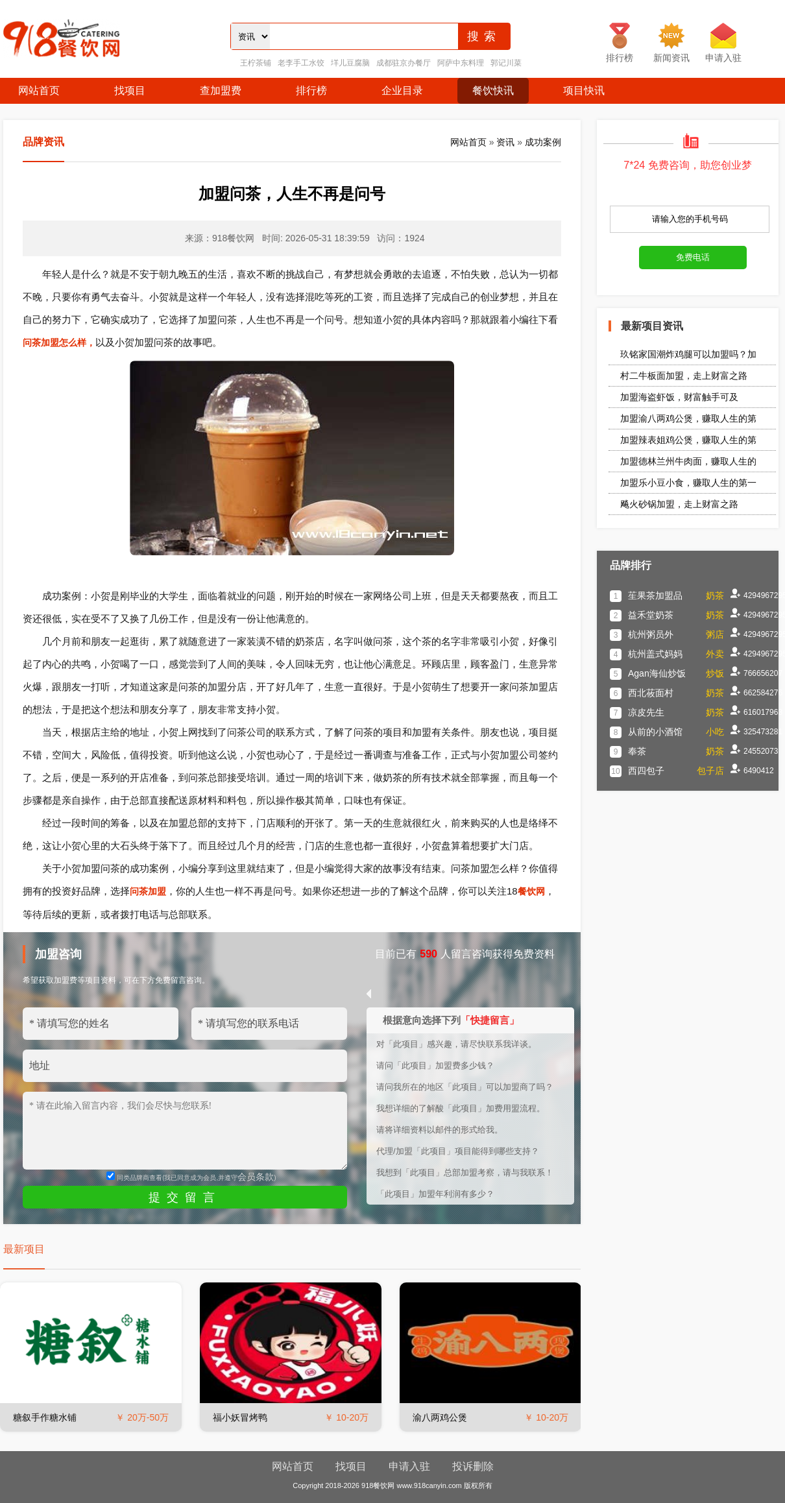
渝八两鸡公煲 (440, 1417)
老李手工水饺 (301, 62)
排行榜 (311, 90)
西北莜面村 (650, 693)
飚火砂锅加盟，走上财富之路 (679, 504)
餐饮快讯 (493, 90)
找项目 (129, 90)
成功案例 (543, 142)
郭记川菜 (506, 62)
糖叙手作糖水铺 (45, 1417)
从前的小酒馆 (655, 732)
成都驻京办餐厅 (403, 62)
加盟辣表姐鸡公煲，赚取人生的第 (688, 440)
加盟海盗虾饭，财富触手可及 (679, 397)
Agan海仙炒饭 (657, 673)
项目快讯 (584, 90)
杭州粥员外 (650, 634)
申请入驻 (409, 1466)
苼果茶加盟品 (655, 595)
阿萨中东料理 (460, 62)
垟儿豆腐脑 (350, 62)
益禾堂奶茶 (650, 615)
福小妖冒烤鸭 (240, 1417)
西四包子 (646, 770)
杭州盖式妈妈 (655, 654)
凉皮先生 (646, 712)
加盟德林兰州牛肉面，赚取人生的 (688, 461)
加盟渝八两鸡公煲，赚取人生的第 (688, 418)
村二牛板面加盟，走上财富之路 (683, 375)
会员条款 (255, 1177)
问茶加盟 (148, 891)
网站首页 (39, 90)
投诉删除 (473, 1466)
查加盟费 (220, 90)
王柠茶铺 (255, 62)
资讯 (505, 142)
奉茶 (637, 751)
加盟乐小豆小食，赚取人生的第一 (688, 482)
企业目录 (402, 90)
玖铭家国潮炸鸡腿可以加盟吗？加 (688, 354)
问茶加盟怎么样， (59, 342)
